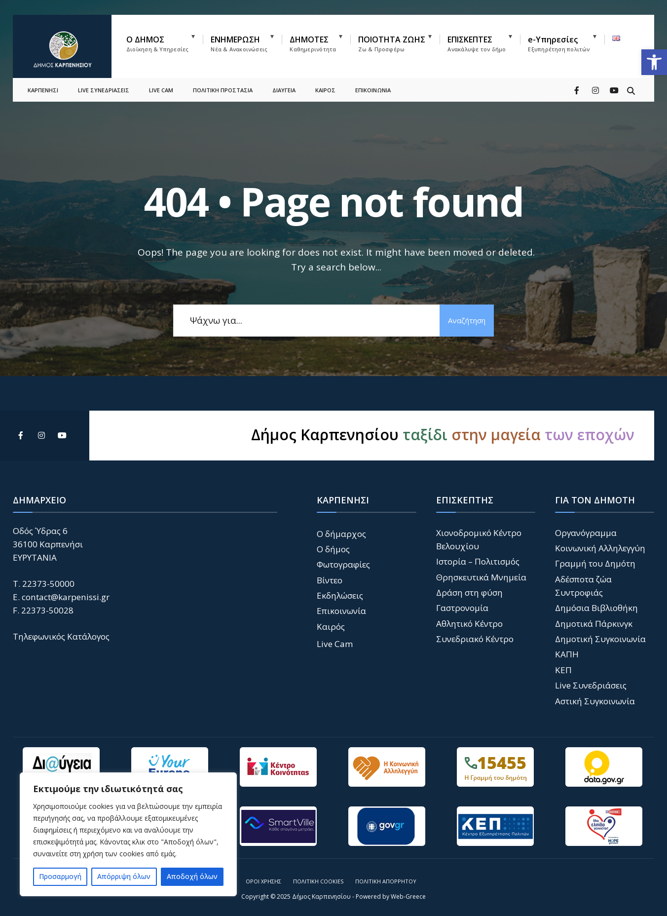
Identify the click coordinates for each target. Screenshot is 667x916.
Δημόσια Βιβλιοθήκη (596, 607)
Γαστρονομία (462, 607)
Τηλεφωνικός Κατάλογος (61, 636)
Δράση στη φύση (469, 592)
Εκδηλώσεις (340, 595)
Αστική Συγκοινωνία (595, 701)
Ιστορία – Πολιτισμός (477, 561)
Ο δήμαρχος (341, 533)
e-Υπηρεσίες (559, 43)
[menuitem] (164, 42)
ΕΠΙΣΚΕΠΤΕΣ (476, 43)
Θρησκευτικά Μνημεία (481, 577)
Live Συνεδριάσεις (591, 685)
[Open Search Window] (630, 86)
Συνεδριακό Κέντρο (475, 639)
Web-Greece (408, 896)
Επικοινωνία (341, 610)
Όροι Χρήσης (263, 881)
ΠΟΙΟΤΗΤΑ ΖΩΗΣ (391, 43)
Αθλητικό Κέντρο (469, 623)
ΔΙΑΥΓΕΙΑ (284, 86)
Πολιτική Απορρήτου (385, 881)
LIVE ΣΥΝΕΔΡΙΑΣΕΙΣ (103, 86)
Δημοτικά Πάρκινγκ (593, 623)
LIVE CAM (161, 86)
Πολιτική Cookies (318, 881)
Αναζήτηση (466, 320)
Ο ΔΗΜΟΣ (157, 43)
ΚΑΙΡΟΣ (325, 86)
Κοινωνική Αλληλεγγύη (600, 548)
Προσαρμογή (60, 876)
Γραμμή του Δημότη (595, 563)
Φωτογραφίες (343, 564)
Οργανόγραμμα (586, 532)
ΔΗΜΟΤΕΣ (313, 43)
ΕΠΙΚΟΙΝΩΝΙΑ (373, 86)
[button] (654, 62)
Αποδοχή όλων (192, 876)
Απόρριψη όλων (123, 876)
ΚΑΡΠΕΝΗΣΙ (43, 86)
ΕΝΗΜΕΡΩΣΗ (239, 43)
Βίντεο (329, 580)
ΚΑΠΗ (567, 654)
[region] (128, 834)
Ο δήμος (333, 549)
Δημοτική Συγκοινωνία (600, 639)
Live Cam (335, 643)
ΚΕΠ (563, 670)
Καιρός (331, 626)
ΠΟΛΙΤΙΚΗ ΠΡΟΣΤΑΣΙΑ (223, 86)
